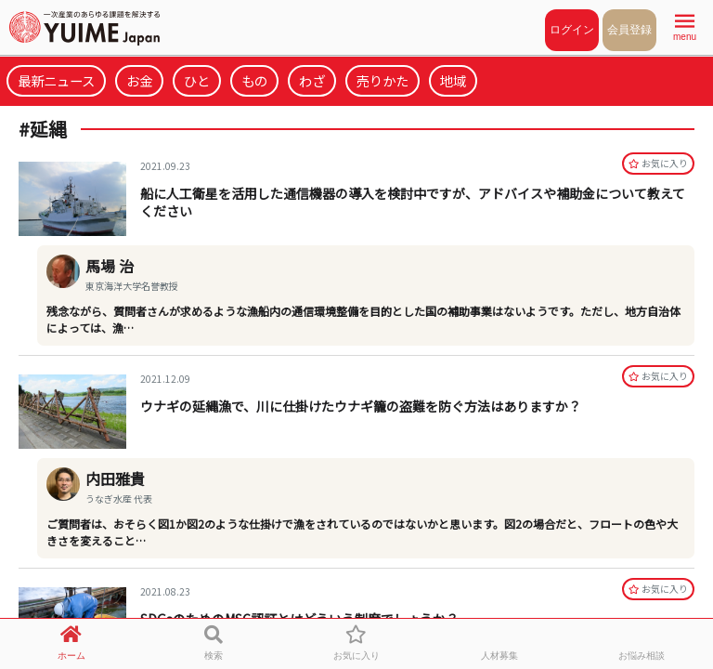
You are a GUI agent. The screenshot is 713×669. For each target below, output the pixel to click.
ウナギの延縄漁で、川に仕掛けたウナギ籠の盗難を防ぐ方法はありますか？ (360, 406)
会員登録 (629, 29)
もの (254, 80)
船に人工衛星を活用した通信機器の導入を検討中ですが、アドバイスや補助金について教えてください (412, 202)
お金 (139, 80)
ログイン (572, 29)
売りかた (382, 80)
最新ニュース (56, 80)
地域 (453, 80)
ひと (197, 80)
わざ (312, 80)
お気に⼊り (658, 163)
